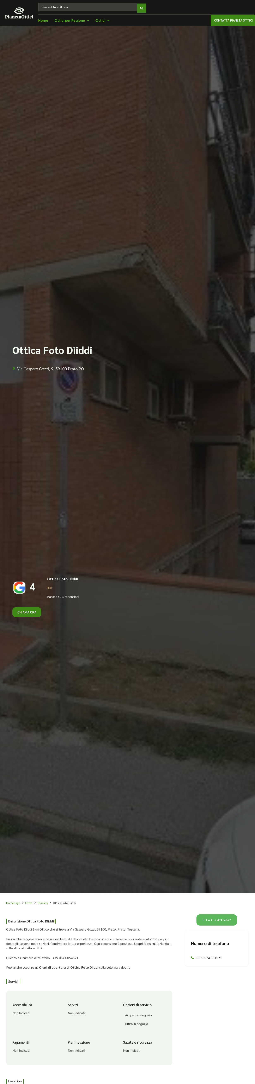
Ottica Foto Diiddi (62, 576)
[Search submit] (141, 6)
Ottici (28, 901)
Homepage (13, 901)
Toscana (42, 901)
